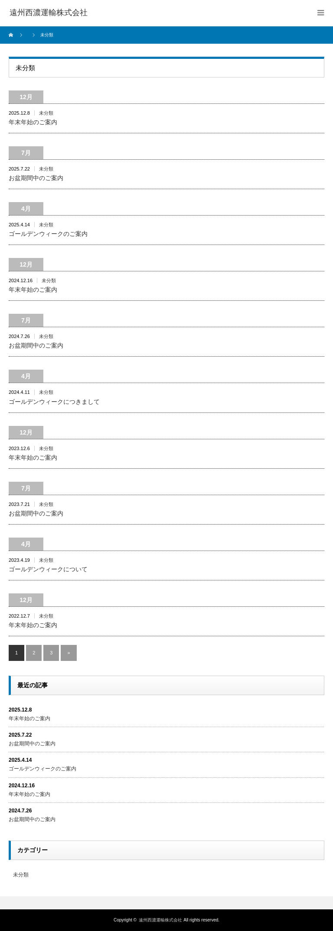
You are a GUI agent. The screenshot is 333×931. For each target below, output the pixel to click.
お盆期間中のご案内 (36, 177)
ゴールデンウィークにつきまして (54, 401)
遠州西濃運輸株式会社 (160, 920)
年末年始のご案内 (33, 122)
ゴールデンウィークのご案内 (48, 233)
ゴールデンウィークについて (48, 569)
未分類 (46, 113)
